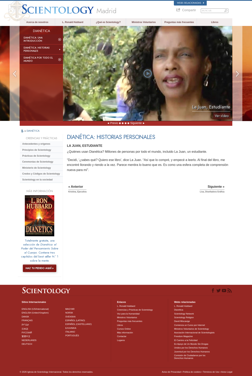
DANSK (25, 316)
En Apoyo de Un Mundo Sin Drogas (191, 344)
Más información (125, 332)
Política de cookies (192, 372)
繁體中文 (26, 336)
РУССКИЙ (27, 332)
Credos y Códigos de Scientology (41, 173)
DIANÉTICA (33, 131)
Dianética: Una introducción (33, 39)
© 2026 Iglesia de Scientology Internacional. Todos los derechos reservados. (56, 372)
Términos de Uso (211, 372)
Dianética (178, 310)
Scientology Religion (184, 317)
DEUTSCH (27, 344)
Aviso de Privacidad (171, 372)
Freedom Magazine (183, 336)
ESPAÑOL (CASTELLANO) (78, 324)
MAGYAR (70, 309)
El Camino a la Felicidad (185, 340)
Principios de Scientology (36, 150)
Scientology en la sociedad (37, 179)
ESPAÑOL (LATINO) (75, 320)
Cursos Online (124, 329)
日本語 (25, 329)
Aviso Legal (226, 372)
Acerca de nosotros (37, 22)
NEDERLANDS (29, 340)
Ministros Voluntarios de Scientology (191, 329)
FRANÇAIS (27, 320)
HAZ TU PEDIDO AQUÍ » (40, 268)
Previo (114, 123)
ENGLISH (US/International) (35, 309)
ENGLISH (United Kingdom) (35, 313)
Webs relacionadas (190, 3)
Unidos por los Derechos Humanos (191, 348)
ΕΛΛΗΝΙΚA (70, 328)
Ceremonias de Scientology (37, 161)
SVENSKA (70, 316)
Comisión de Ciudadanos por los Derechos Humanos (189, 356)
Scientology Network (184, 314)
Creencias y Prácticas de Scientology (135, 310)
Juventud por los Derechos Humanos (192, 351)
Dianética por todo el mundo (38, 59)
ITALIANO (70, 332)
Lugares (121, 340)
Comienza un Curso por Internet (189, 325)
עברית (25, 324)
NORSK (69, 313)
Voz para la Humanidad (128, 314)
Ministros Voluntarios (144, 22)
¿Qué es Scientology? (108, 22)
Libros (214, 22)
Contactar (121, 336)
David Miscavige (182, 321)
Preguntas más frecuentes (179, 22)
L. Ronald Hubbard (72, 22)
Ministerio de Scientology (36, 167)
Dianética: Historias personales (37, 49)
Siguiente (136, 123)
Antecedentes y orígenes (36, 143)
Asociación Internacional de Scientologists (194, 332)
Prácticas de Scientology (36, 155)
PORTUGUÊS (72, 335)
